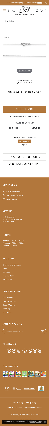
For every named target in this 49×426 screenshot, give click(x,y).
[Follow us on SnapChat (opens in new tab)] (35, 351)
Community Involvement (12, 265)
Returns (35, 128)
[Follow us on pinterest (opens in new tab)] (9, 351)
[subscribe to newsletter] (42, 331)
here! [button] (40, 3)
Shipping (13, 128)
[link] (9, 10)
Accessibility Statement (33, 407)
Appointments (8, 298)
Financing (6, 309)
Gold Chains (9, 21)
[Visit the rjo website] (7, 388)
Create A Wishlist (9, 305)
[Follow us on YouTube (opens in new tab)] (40, 351)
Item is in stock (24, 141)
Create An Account (9, 301)
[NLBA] (41, 388)
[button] (37, 10)
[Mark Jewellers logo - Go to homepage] (24, 10)
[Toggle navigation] (3, 11)
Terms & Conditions (14, 407)
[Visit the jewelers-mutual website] (30, 388)
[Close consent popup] (45, 422)
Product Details (24, 157)
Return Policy (8, 312)
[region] (24, 52)
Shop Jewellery (8, 276)
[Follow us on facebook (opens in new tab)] (14, 351)
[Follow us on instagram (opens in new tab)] (19, 351)
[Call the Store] (8, 222)
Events (5, 268)
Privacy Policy (31, 403)
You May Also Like (24, 164)
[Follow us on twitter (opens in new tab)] (30, 351)
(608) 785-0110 (24, 83)
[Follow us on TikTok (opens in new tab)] (24, 351)
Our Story (6, 272)
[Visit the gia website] (17, 388)
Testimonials (7, 279)
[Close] (45, 2)
